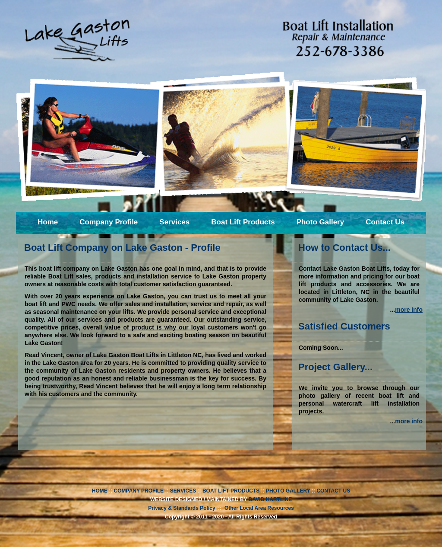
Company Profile (108, 222)
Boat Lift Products (243, 222)
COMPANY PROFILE (139, 491)
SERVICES (183, 491)
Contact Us (385, 222)
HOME (99, 491)
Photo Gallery (320, 222)
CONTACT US (333, 491)
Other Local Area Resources (259, 508)
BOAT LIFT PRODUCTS (230, 491)
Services (174, 222)
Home (48, 222)
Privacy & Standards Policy (181, 508)
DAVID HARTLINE (270, 499)
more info (409, 309)
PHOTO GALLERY (288, 491)
